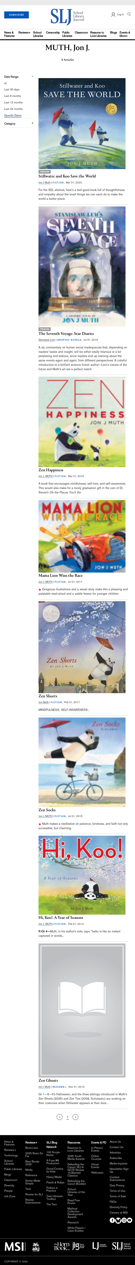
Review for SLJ (34, 1194)
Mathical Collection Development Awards (75, 1212)
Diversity (9, 1185)
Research (73, 1222)
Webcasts (97, 1172)
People (8, 1191)
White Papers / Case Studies (76, 1229)
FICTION (58, 182)
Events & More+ (125, 34)
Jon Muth (43, 702)
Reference (31, 1175)
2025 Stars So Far (34, 1155)
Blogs (113, 32)
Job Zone (9, 1196)
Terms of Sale (118, 1196)
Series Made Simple (32, 1182)
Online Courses (96, 1157)
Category (9, 123)
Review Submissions (33, 1201)
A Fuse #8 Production (52, 1162)
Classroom (81, 32)
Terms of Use (117, 1191)
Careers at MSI (119, 1212)
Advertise (115, 1152)
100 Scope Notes (53, 1154)
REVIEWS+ (60, 1087)
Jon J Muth (44, 182)
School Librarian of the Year (76, 1192)
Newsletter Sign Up (119, 1170)
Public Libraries (67, 34)
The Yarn (51, 1204)
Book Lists (31, 1148)
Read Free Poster (74, 1202)
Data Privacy (117, 1185)
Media (29, 1169)
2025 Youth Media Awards (76, 1157)
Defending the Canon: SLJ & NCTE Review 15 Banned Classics (76, 1170)
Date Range (11, 76)
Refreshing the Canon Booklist (77, 1182)
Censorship (53, 32)
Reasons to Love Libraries (98, 34)
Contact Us (116, 1147)
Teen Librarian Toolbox (54, 1197)
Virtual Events (95, 1166)
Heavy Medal (54, 1177)
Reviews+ (24, 32)
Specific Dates (12, 115)
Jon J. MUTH (45, 476)
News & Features (9, 34)
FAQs (113, 1201)
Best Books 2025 (32, 1163)
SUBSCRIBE (16, 15)
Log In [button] (117, 14)
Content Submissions (117, 1178)
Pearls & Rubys (55, 1182)
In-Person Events (97, 1149)
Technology (11, 1155)
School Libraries (38, 34)
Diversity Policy (118, 1207)
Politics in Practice (52, 1189)
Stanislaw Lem (46, 339)
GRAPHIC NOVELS (69, 340)
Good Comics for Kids (54, 1170)
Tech (28, 1189)
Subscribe (116, 1158)
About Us (115, 1141)
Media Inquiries (118, 1163)
